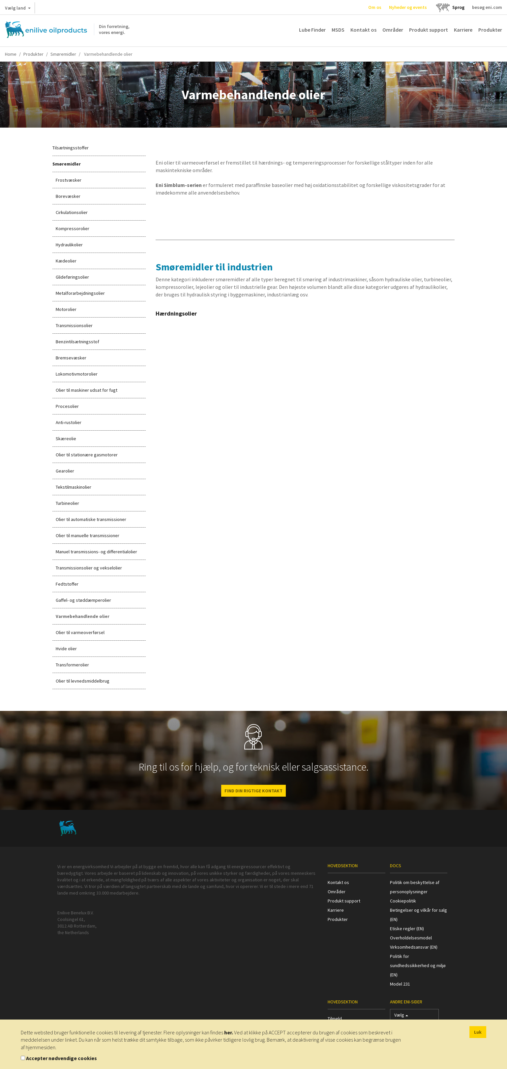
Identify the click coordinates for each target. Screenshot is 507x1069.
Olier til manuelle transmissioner (87, 535)
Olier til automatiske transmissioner (91, 519)
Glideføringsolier (72, 277)
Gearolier (65, 471)
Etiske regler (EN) (407, 929)
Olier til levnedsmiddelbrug (82, 681)
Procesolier (67, 406)
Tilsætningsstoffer (70, 148)
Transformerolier (72, 665)
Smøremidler (63, 54)
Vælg (401, 1016)
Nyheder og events (408, 7)
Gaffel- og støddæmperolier (83, 600)
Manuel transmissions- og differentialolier (96, 552)
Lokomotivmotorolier (77, 374)
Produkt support (428, 29)
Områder (392, 29)
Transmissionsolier (74, 325)
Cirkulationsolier (72, 212)
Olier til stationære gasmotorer (87, 455)
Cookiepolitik (403, 901)
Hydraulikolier (69, 245)
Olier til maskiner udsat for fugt (86, 390)
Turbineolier (67, 503)
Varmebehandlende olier (82, 616)
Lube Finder (312, 29)
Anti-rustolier (68, 422)
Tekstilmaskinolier (73, 487)
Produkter (490, 29)
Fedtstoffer (67, 584)
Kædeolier (66, 261)
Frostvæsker (68, 180)
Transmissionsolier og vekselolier (89, 568)
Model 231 (400, 984)
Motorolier (66, 309)
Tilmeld (335, 1019)
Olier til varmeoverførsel (80, 632)
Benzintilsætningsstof (77, 342)
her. (228, 1032)
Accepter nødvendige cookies (61, 1058)
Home (10, 54)
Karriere (463, 29)
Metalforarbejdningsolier (80, 293)
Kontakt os (363, 29)
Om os (374, 7)
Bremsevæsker (71, 358)
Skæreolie (66, 439)
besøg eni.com (487, 7)
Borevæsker (68, 196)
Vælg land (18, 9)
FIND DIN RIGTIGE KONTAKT (253, 791)
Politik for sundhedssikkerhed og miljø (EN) (418, 965)
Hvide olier (66, 649)
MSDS (338, 29)
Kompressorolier (72, 228)
